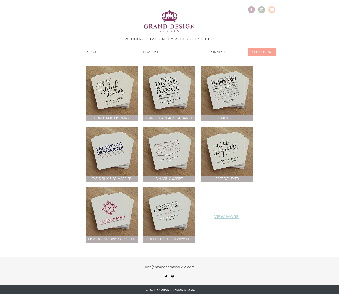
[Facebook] (251, 10)
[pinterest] (172, 277)
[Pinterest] (262, 10)
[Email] (272, 10)
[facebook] (166, 277)
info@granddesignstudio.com (170, 267)
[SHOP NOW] (262, 52)
